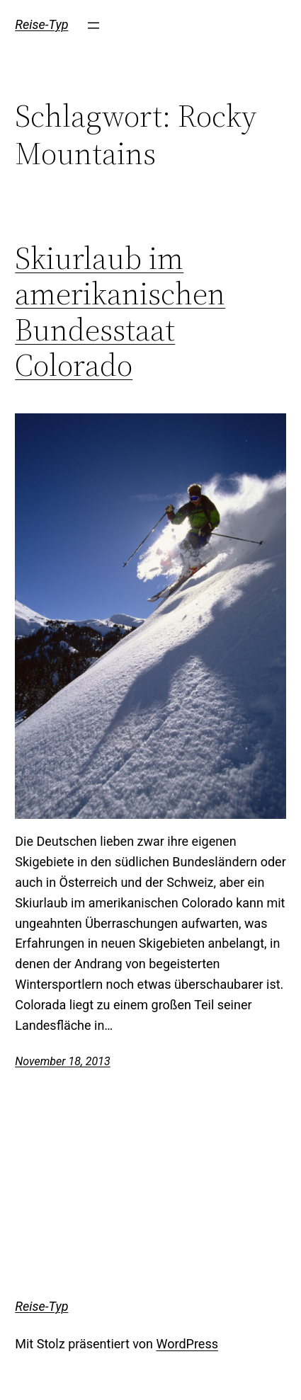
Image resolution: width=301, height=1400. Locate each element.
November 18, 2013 (62, 1061)
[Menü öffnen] (93, 25)
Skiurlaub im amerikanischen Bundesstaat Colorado (120, 312)
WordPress (187, 1343)
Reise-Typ (41, 24)
